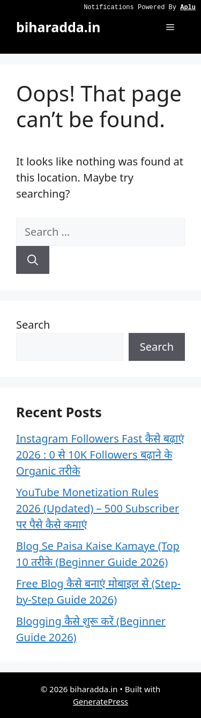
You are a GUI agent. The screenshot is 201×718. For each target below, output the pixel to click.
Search (33, 324)
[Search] (32, 260)
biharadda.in (58, 27)
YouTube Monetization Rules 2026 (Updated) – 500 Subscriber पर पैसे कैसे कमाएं (97, 508)
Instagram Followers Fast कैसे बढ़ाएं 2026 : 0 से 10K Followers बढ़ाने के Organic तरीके (100, 454)
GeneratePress (100, 701)
